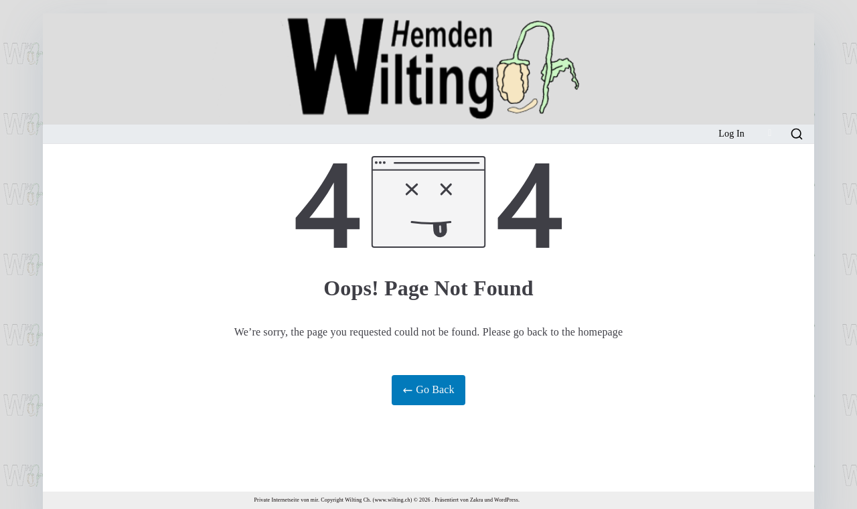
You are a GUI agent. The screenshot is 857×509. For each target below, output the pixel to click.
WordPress (506, 500)
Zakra (476, 500)
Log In (731, 134)
